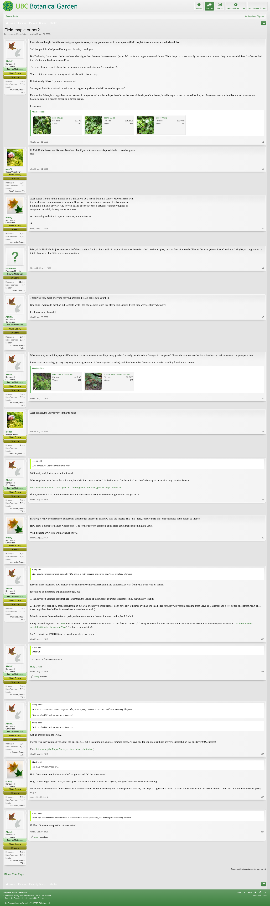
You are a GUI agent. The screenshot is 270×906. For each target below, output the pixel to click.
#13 (262, 808)
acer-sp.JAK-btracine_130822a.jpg (118, 376)
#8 (263, 513)
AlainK (35, 34)
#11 (262, 693)
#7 (263, 455)
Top (260, 896)
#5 (263, 348)
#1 (263, 142)
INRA (63, 626)
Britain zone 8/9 (19, 291)
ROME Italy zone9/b (16, 191)
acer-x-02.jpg (109, 118)
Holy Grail (35, 669)
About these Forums (257, 8)
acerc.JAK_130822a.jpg (62, 376)
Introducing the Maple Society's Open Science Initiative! (64, 751)
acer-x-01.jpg (57, 118)
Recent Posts (12, 16)
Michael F (11, 269)
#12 (262, 757)
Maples (19, 34)
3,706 (22, 234)
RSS (265, 896)
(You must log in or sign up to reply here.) (248, 872)
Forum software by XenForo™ (27, 899)
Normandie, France (17, 242)
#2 (263, 191)
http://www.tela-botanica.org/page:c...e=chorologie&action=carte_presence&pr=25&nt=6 (75, 489)
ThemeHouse (43, 901)
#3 (263, 242)
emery (9, 218)
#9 (263, 564)
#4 (263, 291)
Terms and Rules (259, 899)
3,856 (22, 81)
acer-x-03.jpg (161, 118)
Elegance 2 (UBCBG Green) (15, 896)
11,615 (21, 283)
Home (255, 896)
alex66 (9, 169)
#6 (263, 406)
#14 (262, 860)
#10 (262, 642)
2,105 (22, 183)
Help (250, 896)
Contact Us (240, 896)
